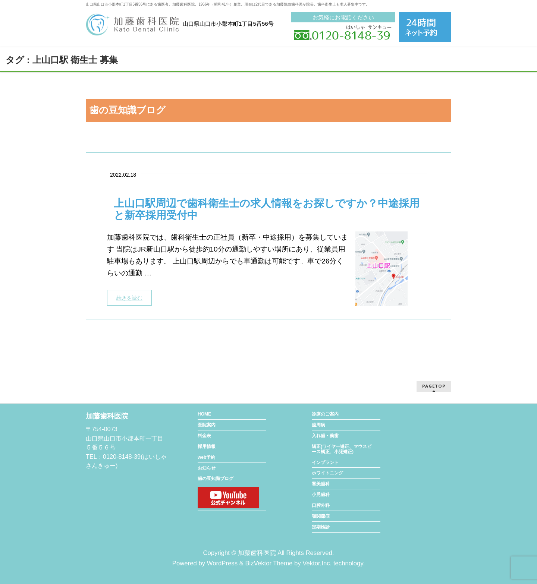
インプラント (325, 462)
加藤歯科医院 (257, 552)
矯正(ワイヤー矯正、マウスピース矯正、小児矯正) (341, 449)
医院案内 (207, 424)
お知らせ (207, 468)
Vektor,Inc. (317, 563)
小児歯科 (321, 494)
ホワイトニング (327, 473)
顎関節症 (321, 516)
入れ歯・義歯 (325, 435)
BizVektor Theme (268, 563)
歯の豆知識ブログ (215, 478)
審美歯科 (321, 483)
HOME (204, 414)
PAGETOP (434, 385)
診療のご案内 (325, 414)
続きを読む (129, 298)
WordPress (222, 563)
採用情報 (207, 446)
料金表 (204, 435)
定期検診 (321, 527)
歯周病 (318, 424)
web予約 (206, 457)
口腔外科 (321, 505)
